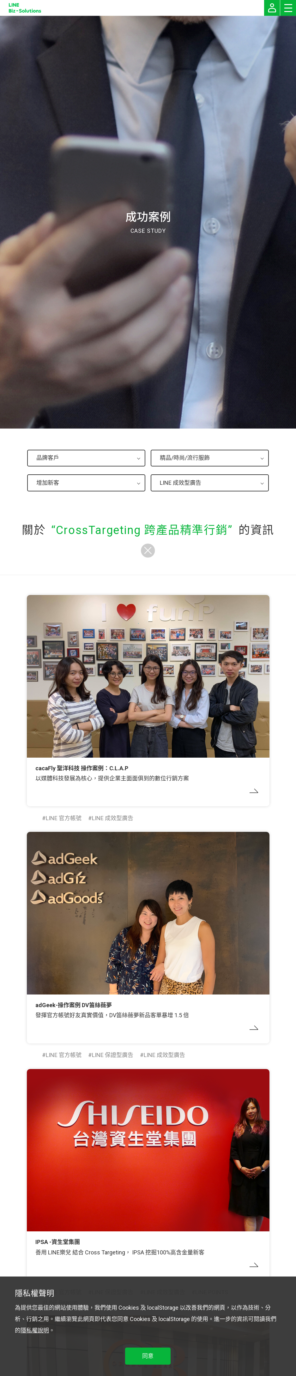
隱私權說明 (35, 1330)
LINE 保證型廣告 (112, 1055)
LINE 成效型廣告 (112, 818)
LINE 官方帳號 (64, 818)
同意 (148, 1356)
